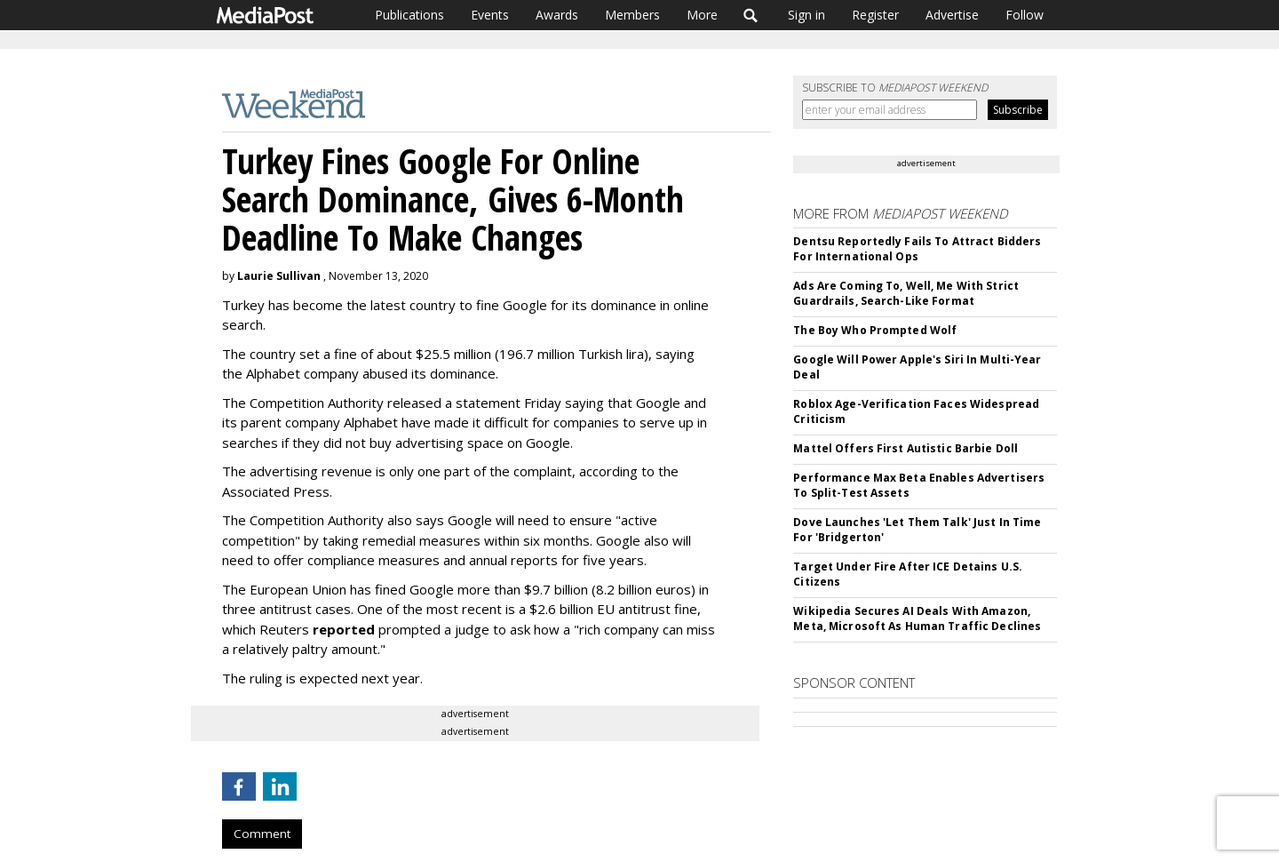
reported (344, 629)
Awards (557, 14)
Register (875, 14)
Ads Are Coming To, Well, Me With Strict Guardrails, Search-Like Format (906, 293)
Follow (1024, 14)
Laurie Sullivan (279, 275)
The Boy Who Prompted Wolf (875, 330)
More (702, 14)
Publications (409, 14)
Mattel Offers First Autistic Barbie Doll (905, 448)
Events (490, 14)
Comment (262, 834)
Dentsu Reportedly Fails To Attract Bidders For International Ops (917, 249)
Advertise (952, 14)
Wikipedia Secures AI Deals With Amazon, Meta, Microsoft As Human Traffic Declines (917, 618)
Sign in (806, 14)
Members (632, 14)
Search (751, 15)
